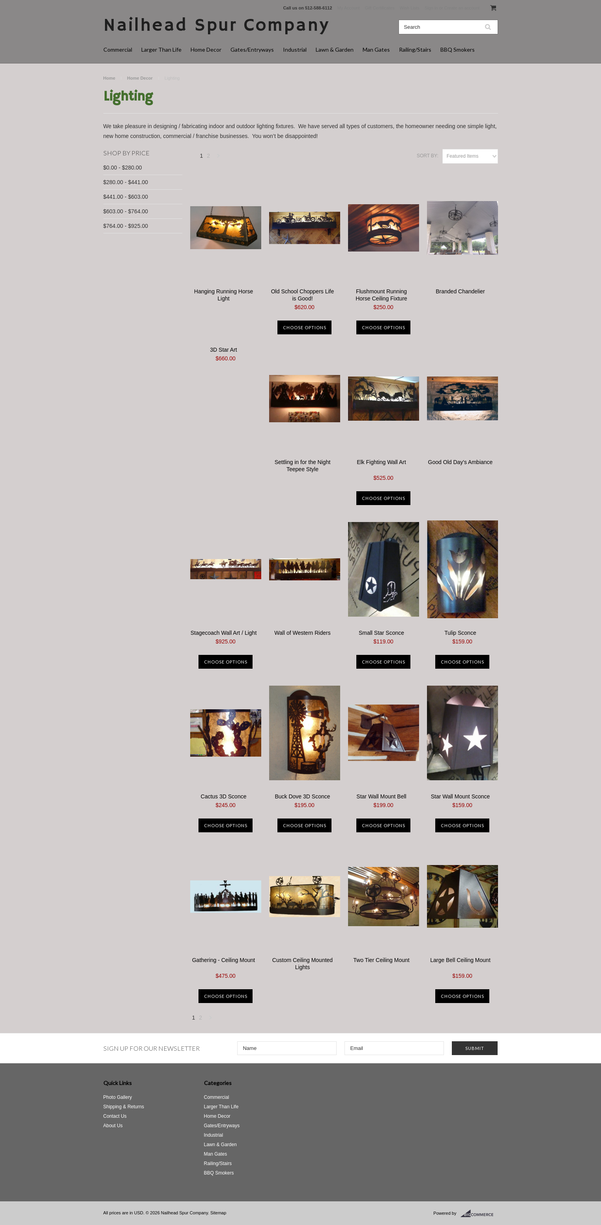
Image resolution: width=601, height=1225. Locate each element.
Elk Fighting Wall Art (381, 462)
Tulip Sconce (460, 633)
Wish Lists (409, 8)
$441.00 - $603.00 (125, 197)
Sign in (431, 8)
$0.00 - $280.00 (122, 167)
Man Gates (376, 49)
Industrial (295, 49)
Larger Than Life (161, 49)
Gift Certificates (380, 8)
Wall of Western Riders (302, 633)
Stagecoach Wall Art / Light (224, 633)
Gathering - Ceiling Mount (223, 960)
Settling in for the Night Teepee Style (303, 465)
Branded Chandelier (460, 291)
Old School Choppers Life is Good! (302, 295)
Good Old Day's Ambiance (460, 462)
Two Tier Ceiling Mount (381, 960)
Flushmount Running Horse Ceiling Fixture (381, 295)
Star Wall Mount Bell (381, 796)
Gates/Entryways (252, 49)
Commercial (117, 49)
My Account (348, 8)
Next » (219, 157)
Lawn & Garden (335, 49)
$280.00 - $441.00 (125, 182)
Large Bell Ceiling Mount (460, 960)
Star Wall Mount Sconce (460, 796)
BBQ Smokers (457, 49)
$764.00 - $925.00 (125, 226)
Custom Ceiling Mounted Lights (302, 963)
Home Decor (206, 49)
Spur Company (216, 26)
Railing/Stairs (415, 49)
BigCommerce (479, 1213)
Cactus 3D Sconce (224, 796)
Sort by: (427, 155)
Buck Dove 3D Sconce (302, 796)
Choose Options (304, 327)
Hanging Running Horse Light (223, 295)
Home (109, 78)
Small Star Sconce (381, 633)
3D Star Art (223, 350)
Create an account (461, 8)
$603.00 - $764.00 (125, 211)
